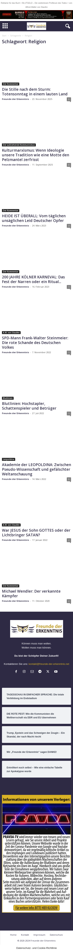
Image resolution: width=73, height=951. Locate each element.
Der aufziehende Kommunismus (19, 144)
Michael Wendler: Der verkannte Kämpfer (31, 593)
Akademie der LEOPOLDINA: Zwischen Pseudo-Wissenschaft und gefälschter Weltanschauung (36, 469)
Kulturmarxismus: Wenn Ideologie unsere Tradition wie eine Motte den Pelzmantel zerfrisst (35, 155)
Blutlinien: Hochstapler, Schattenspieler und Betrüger (29, 406)
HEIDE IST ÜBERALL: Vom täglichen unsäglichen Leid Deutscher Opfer (34, 218)
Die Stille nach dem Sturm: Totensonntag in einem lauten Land (35, 92)
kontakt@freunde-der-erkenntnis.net (49, 663)
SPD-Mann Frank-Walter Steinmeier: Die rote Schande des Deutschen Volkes (35, 342)
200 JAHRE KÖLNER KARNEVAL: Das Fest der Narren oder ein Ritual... (33, 279)
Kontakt (25, 934)
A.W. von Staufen (11, 332)
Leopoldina (8, 459)
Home (13, 934)
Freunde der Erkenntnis (15, 99)
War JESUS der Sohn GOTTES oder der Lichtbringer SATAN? (36, 533)
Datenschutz (56, 934)
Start (4, 35)
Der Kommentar (10, 84)
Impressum (39, 934)
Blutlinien (8, 398)
